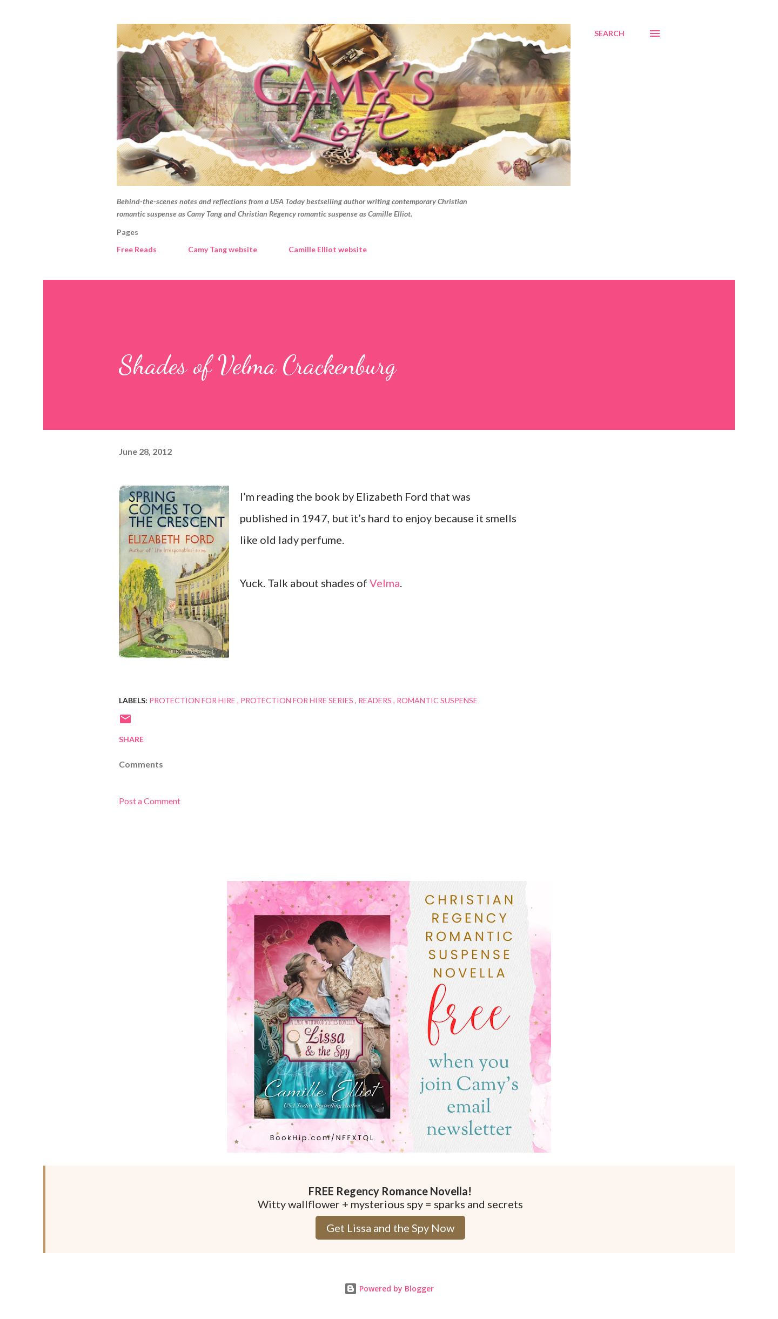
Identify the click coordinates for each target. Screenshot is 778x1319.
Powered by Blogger (389, 1288)
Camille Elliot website (328, 249)
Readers (375, 700)
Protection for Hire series (297, 700)
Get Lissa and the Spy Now (390, 1227)
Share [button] (131, 739)
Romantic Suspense (437, 700)
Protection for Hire (193, 700)
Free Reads (137, 249)
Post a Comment (149, 801)
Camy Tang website (222, 249)
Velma (385, 582)
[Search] (609, 33)
